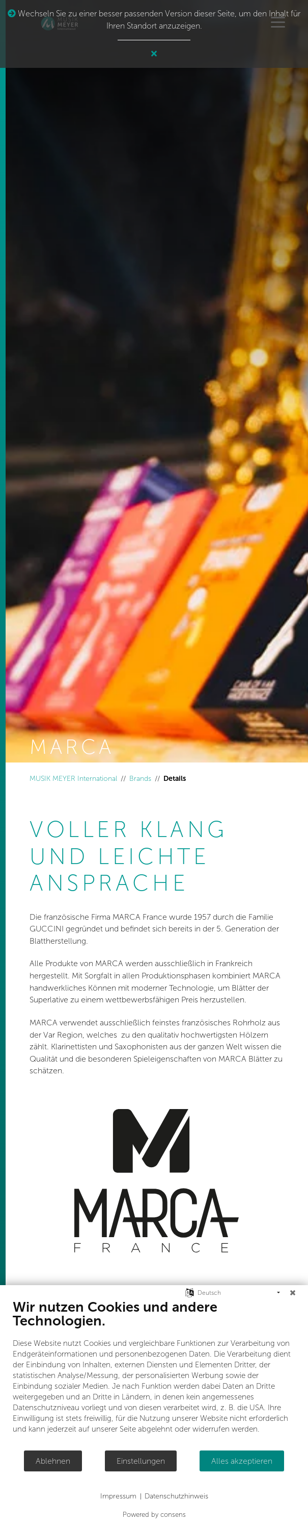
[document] (154, 1374)
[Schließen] (292, 1292)
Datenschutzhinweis (176, 1496)
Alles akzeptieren (241, 1461)
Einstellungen (141, 1461)
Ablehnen (53, 1461)
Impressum (118, 1496)
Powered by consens (154, 1514)
